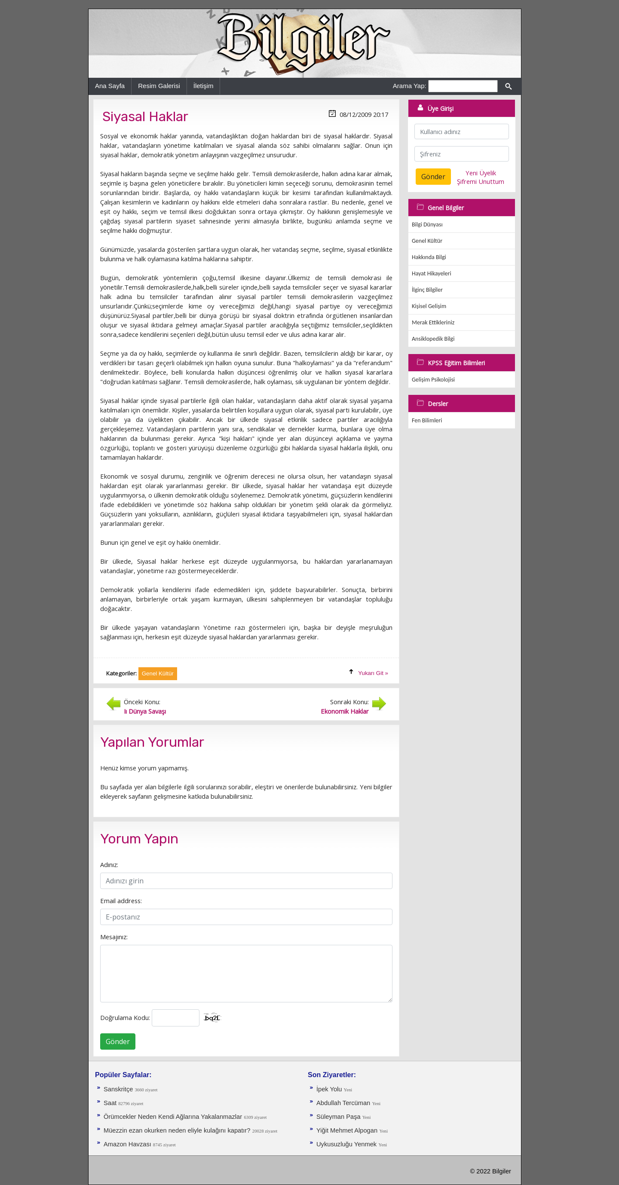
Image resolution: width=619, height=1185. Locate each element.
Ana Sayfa (110, 85)
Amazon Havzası (128, 1144)
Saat (111, 1102)
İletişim (203, 85)
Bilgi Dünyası (427, 224)
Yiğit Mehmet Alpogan (346, 1130)
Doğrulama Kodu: (125, 1017)
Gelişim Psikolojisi (433, 379)
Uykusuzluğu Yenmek (346, 1144)
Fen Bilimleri (427, 420)
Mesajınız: (114, 936)
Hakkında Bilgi (429, 257)
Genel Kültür (427, 240)
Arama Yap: (409, 85)
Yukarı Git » (373, 673)
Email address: (121, 900)
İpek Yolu (330, 1089)
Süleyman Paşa (339, 1116)
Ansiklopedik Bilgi (433, 338)
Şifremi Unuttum (480, 181)
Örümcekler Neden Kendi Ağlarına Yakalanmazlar (173, 1116)
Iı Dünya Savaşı (145, 711)
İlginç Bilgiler (427, 289)
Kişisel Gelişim (429, 306)
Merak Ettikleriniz (433, 322)
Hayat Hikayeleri (431, 273)
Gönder (118, 1041)
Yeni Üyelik (481, 172)
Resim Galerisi (159, 85)
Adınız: (109, 864)
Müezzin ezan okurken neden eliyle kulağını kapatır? (177, 1130)
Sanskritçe (119, 1089)
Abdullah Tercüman (343, 1102)
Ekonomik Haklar (345, 711)
